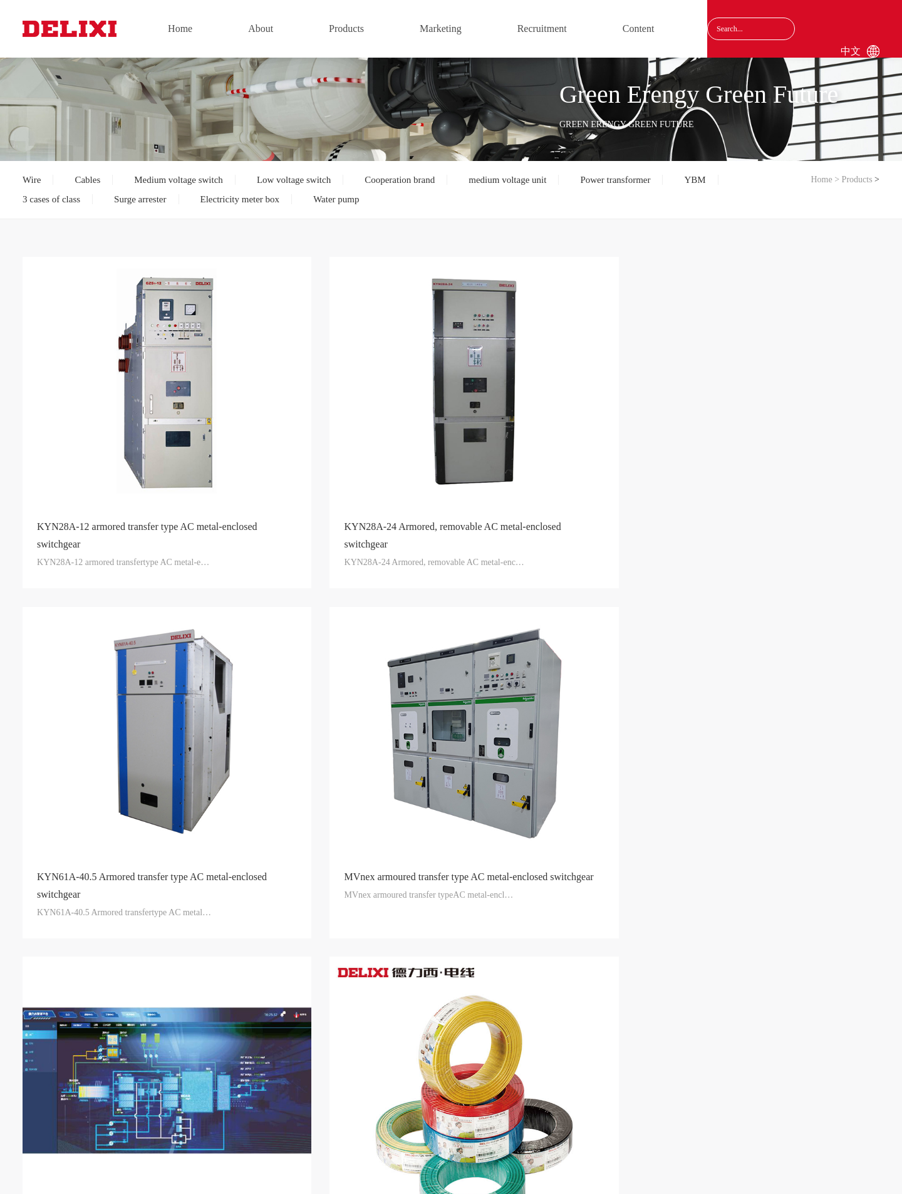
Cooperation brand (400, 180)
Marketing (441, 28)
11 (513, 867)
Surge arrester (140, 199)
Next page (553, 867)
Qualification (106, 1047)
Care (106, 1029)
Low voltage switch (294, 180)
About (260, 28)
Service (304, 1029)
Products (346, 28)
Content (639, 28)
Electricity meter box (240, 199)
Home (180, 28)
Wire (32, 180)
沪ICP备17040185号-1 (603, 1168)
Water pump (336, 199)
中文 (851, 51)
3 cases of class (51, 199)
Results (106, 1066)
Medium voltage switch (178, 180)
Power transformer (615, 180)
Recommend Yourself (397, 1029)
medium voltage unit (507, 180)
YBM (694, 180)
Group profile (106, 1010)
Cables (87, 180)
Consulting (489, 1029)
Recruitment (542, 28)
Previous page (355, 867)
